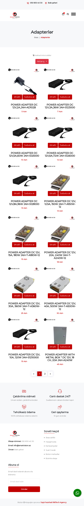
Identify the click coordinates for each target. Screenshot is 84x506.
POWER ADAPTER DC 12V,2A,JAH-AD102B (24, 106)
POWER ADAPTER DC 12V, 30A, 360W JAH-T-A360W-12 (24, 306)
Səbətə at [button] (29, 97)
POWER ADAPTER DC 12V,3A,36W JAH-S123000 (60, 106)
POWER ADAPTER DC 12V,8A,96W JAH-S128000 (24, 203)
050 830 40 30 (36, 3)
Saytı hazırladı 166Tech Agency (54, 502)
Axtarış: (41, 61)
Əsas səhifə (50, 437)
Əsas (36, 37)
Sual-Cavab (51, 450)
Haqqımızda (51, 442)
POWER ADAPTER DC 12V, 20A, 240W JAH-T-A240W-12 (60, 255)
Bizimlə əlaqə (51, 458)
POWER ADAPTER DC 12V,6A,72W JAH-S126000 (60, 154)
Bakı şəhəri (52, 3)
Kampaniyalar (52, 446)
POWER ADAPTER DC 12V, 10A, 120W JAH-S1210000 (24, 356)
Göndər (24, 489)
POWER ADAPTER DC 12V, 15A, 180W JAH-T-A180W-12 (24, 254)
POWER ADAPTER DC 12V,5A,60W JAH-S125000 (24, 154)
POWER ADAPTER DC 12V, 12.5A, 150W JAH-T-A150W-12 (60, 204)
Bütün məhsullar (52, 454)
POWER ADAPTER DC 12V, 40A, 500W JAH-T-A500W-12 (60, 306)
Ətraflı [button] (17, 97)
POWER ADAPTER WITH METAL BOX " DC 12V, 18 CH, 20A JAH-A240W (60, 357)
